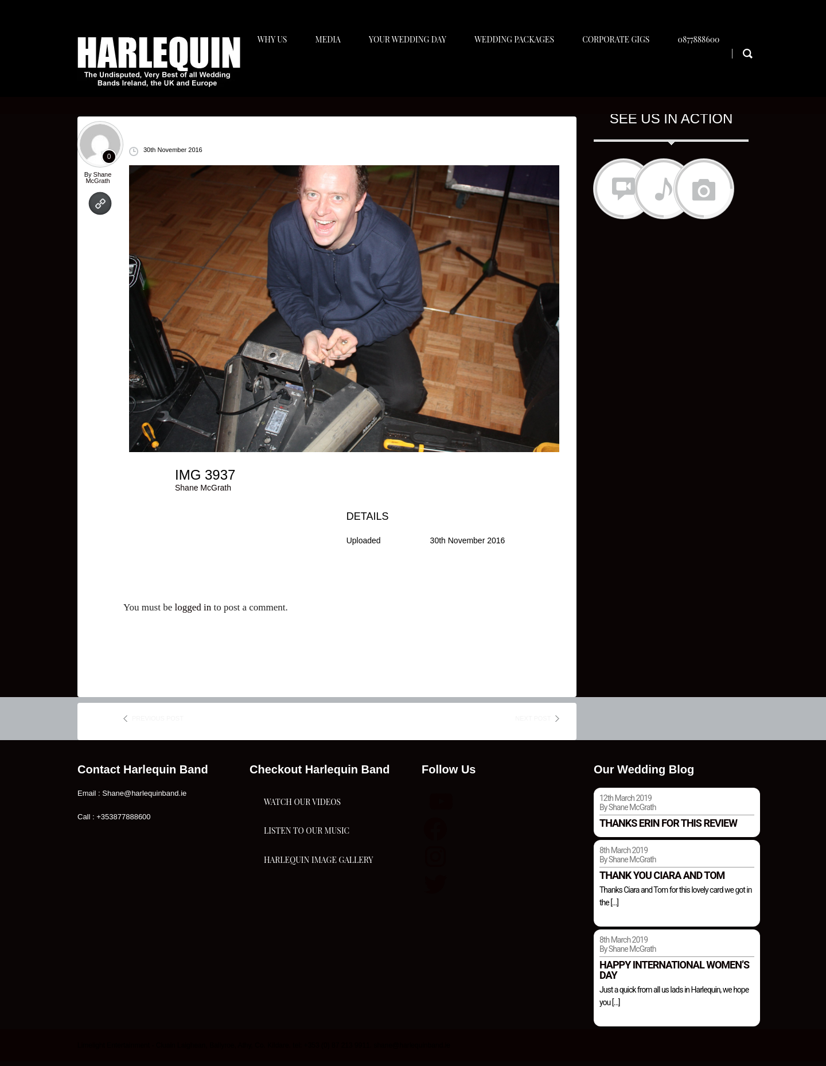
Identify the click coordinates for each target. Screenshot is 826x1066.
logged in (192, 612)
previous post (158, 723)
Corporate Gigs (625, 72)
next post (533, 723)
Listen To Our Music (306, 878)
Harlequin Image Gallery (318, 936)
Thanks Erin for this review (668, 828)
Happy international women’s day (674, 974)
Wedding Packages (521, 72)
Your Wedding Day (411, 72)
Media (329, 72)
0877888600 (710, 72)
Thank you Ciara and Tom (661, 880)
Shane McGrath (98, 182)
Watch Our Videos (302, 821)
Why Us (271, 72)
